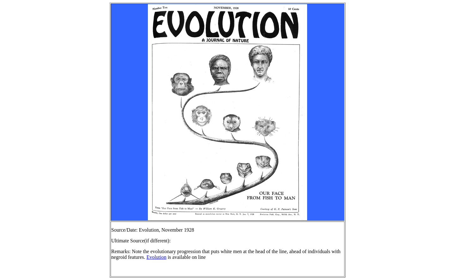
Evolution (157, 257)
